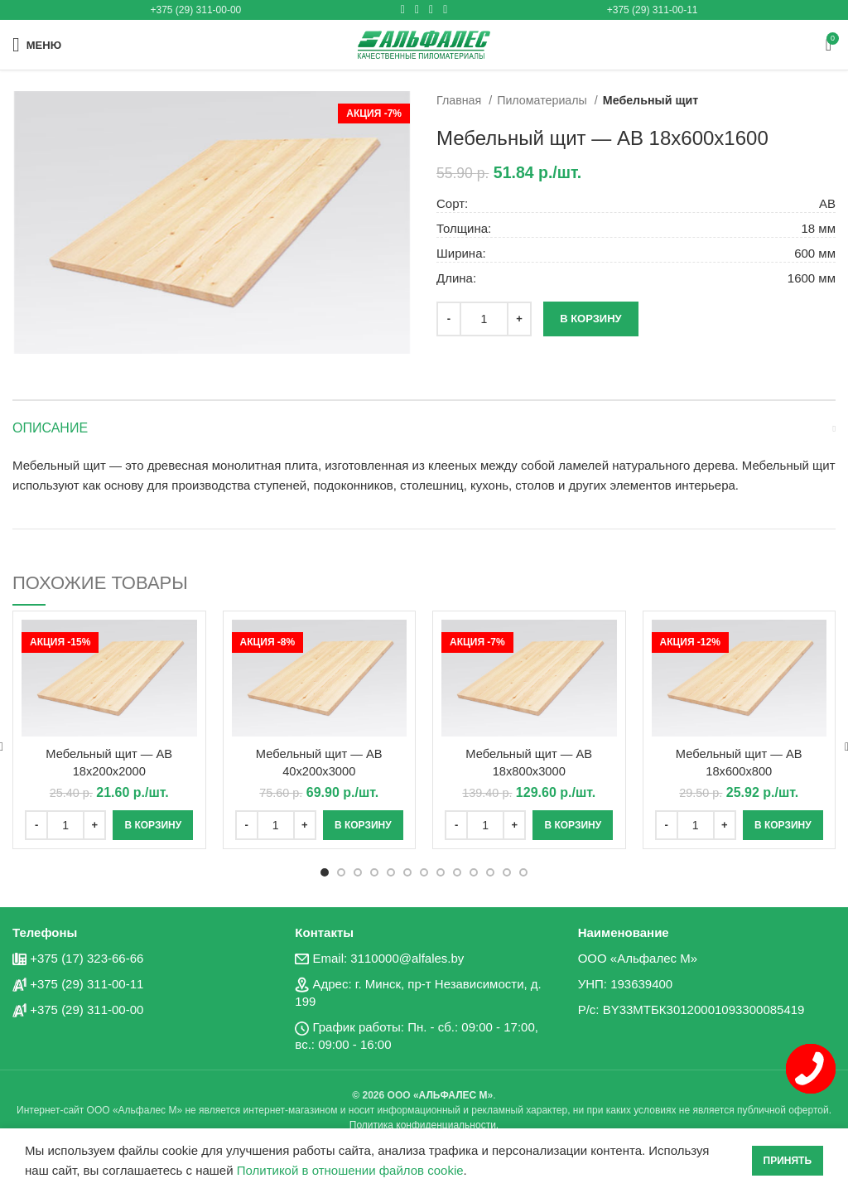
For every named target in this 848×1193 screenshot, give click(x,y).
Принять (788, 1160)
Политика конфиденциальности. (424, 1124)
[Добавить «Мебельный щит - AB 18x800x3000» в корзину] (572, 824)
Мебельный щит (650, 100)
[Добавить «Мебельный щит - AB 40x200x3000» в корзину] (363, 824)
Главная (460, 100)
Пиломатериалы (543, 100)
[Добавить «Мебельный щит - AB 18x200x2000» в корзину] (153, 824)
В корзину (591, 318)
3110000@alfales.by (407, 957)
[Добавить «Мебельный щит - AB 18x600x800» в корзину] (783, 824)
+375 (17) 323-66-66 (86, 957)
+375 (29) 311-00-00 (196, 10)
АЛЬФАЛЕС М (453, 1094)
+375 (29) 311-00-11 (652, 10)
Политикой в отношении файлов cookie (350, 1170)
